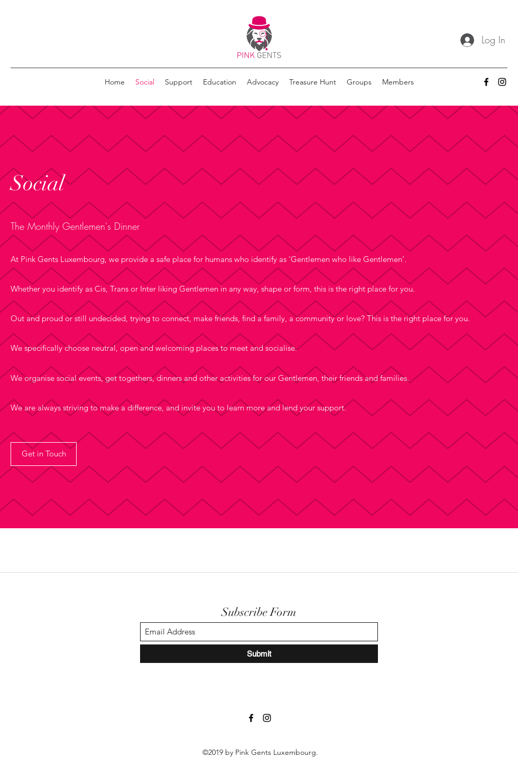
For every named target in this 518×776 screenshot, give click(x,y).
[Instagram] (502, 82)
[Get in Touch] (44, 454)
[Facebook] (486, 82)
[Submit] (259, 653)
